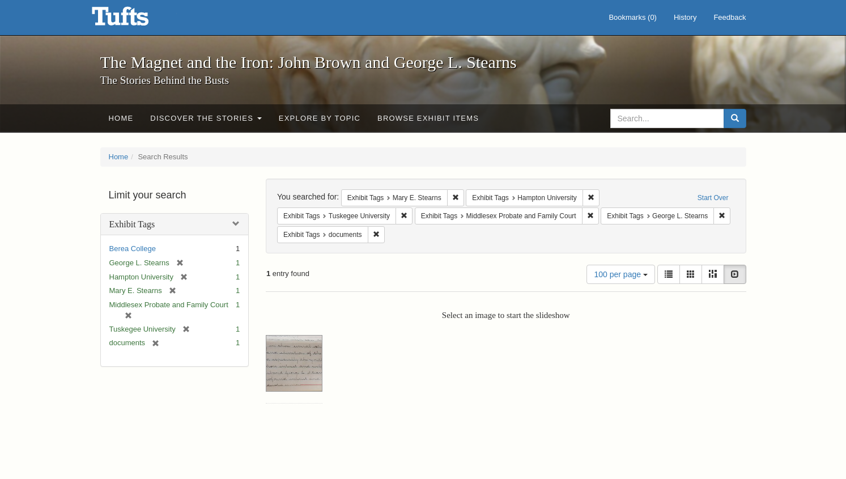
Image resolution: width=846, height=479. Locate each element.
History (685, 17)
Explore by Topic (319, 118)
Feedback (729, 17)
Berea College (132, 248)
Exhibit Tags (132, 224)
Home (121, 118)
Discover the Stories (206, 118)
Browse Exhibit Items (428, 118)
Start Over (713, 198)
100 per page (620, 274)
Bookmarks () (633, 17)
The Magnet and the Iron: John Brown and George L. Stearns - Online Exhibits (134, 20)
